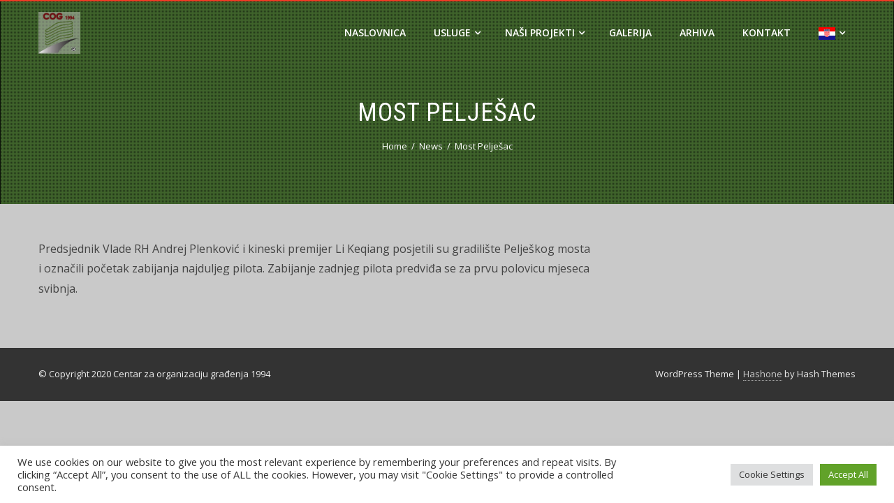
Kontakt (766, 32)
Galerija (630, 32)
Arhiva (697, 32)
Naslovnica (375, 32)
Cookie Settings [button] (772, 474)
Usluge (457, 32)
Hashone (762, 373)
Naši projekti (545, 32)
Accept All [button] (848, 474)
